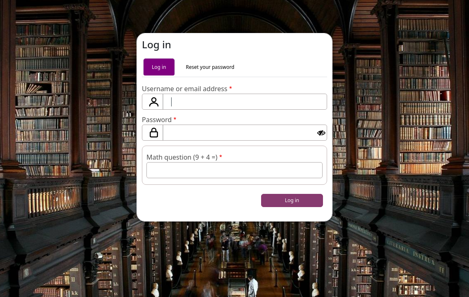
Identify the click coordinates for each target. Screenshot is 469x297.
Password (157, 119)
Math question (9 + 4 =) (181, 157)
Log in (159, 67)
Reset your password (210, 67)
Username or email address (184, 88)
